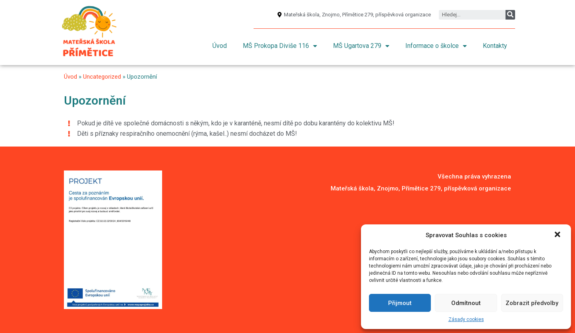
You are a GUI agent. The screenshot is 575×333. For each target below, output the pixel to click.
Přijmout (400, 303)
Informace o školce (436, 46)
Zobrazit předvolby (532, 303)
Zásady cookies (466, 319)
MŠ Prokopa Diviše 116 (280, 46)
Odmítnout (466, 303)
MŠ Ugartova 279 (361, 46)
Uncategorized (102, 76)
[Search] (510, 15)
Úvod (219, 46)
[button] (558, 235)
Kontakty (495, 46)
